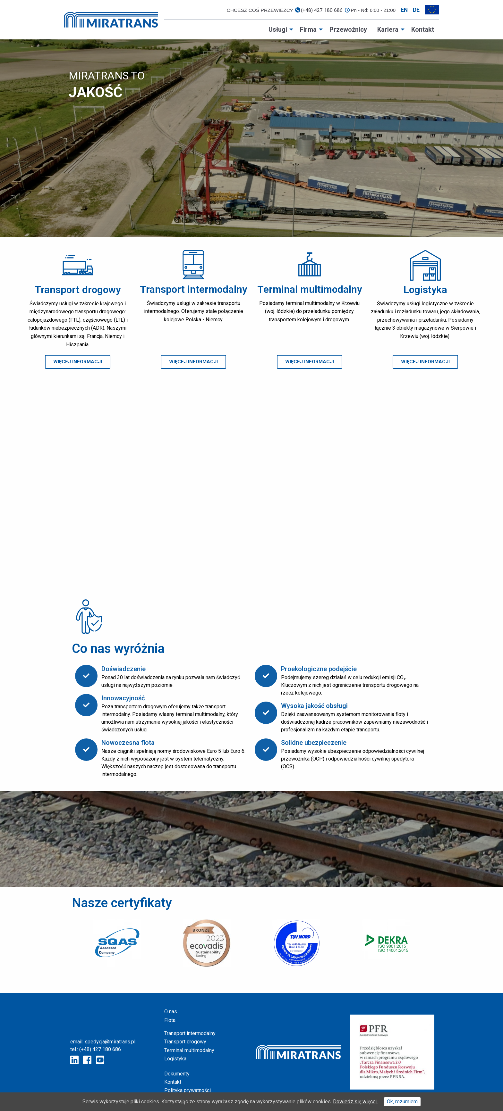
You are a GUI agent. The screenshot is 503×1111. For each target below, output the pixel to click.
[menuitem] (279, 29)
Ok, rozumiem (402, 1102)
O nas (170, 1011)
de (416, 10)
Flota (169, 1020)
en (404, 10)
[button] (77, 362)
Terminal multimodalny (189, 1050)
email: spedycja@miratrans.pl (102, 1042)
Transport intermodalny (190, 1033)
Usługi (278, 29)
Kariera (387, 29)
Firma (308, 29)
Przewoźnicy (348, 29)
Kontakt (422, 29)
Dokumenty (177, 1074)
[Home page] (111, 19)
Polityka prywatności (187, 1090)
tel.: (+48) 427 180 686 (95, 1049)
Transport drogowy (185, 1042)
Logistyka (175, 1059)
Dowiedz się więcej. (355, 1102)
